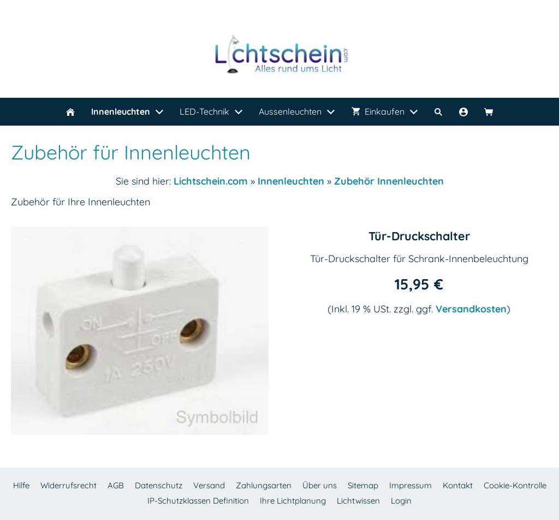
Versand (209, 485)
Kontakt (458, 485)
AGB (116, 485)
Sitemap (363, 485)
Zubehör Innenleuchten (389, 181)
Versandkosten (471, 309)
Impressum (410, 485)
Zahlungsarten (264, 485)
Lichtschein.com (211, 181)
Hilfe (21, 485)
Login (401, 500)
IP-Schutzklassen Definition (198, 500)
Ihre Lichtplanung (293, 500)
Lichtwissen (358, 500)
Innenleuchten (291, 181)
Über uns (319, 485)
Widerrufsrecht (68, 485)
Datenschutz (158, 485)
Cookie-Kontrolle (515, 485)
